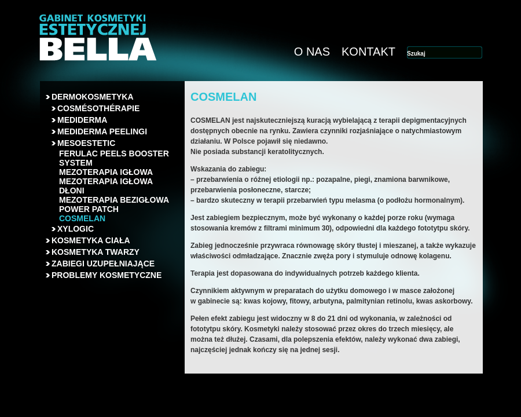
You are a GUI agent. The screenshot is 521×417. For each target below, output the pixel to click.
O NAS (312, 51)
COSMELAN (82, 218)
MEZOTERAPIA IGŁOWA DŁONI (106, 186)
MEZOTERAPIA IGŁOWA (106, 172)
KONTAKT (368, 51)
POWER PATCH (89, 209)
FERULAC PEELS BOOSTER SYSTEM (114, 158)
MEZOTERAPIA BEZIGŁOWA (114, 199)
